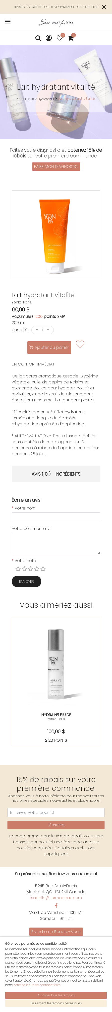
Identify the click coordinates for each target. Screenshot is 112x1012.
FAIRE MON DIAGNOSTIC (56, 166)
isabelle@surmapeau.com (56, 898)
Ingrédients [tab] (68, 474)
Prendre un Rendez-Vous (56, 932)
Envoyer (26, 581)
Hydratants (46, 99)
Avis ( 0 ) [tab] (41, 474)
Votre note (24, 561)
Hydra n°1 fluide (56, 714)
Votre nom (24, 508)
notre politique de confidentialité (36, 985)
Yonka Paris (25, 99)
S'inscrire (56, 825)
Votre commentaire (31, 528)
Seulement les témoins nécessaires (56, 1003)
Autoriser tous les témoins (56, 995)
